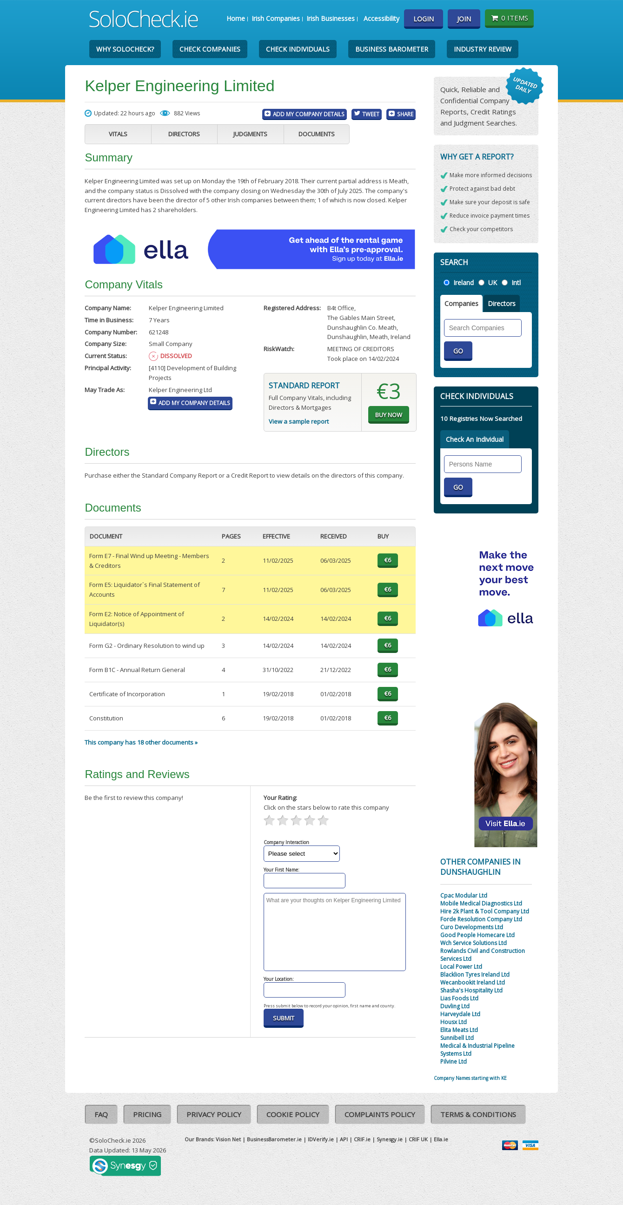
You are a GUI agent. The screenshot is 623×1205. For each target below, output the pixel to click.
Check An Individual (475, 439)
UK (492, 282)
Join (464, 18)
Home (235, 18)
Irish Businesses (330, 18)
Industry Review (482, 49)
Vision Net (228, 1139)
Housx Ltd (453, 1022)
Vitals (118, 134)
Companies (461, 303)
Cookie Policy (292, 1114)
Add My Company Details (309, 114)
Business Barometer (391, 49)
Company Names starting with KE (470, 1078)
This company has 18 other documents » (141, 742)
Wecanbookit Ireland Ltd (472, 982)
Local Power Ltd (461, 967)
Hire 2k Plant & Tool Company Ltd (484, 911)
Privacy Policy (213, 1114)
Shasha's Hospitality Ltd (471, 990)
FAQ (101, 1114)
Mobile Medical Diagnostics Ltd (481, 903)
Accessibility (381, 18)
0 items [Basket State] (509, 17)
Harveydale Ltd (460, 1014)
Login (423, 18)
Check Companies (209, 49)
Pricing (147, 1114)
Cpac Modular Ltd (463, 895)
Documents (316, 134)
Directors (184, 134)
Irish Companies (276, 18)
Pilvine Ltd (453, 1061)
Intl (516, 282)
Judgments (250, 134)
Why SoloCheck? (125, 49)
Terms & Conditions (478, 1114)
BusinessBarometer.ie (274, 1139)
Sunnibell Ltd (457, 1038)
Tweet (370, 114)
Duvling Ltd (455, 1006)
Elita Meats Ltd (459, 1030)
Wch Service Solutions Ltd (473, 943)
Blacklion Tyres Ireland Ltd (475, 975)
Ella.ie (441, 1139)
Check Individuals (298, 49)
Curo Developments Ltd (471, 927)
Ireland (463, 282)
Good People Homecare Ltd (477, 935)
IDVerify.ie (321, 1139)
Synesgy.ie (390, 1139)
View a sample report (299, 421)
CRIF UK (418, 1139)
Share (405, 114)
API (344, 1139)
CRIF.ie (362, 1139)
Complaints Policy (380, 1114)
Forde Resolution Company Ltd (481, 919)
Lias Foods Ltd (459, 998)
